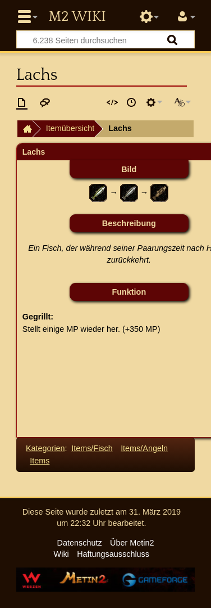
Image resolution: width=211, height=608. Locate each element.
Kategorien (45, 448)
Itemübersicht (70, 128)
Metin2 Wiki (77, 17)
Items (39, 460)
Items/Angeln (144, 448)
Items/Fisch (92, 448)
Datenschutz (79, 542)
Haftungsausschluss (113, 554)
